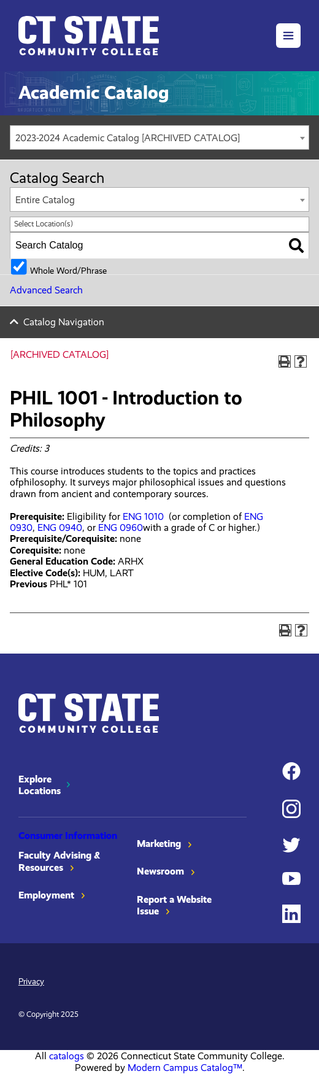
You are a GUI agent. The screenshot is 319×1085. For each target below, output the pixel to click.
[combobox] (159, 137)
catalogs (66, 1056)
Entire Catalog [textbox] (45, 200)
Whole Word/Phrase (68, 270)
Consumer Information (67, 835)
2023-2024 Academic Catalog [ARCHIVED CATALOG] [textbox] (127, 138)
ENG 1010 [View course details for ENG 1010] (143, 516)
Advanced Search (46, 290)
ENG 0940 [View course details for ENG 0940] (59, 527)
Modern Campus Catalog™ (185, 1067)
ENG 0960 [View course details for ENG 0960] (120, 527)
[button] (288, 35)
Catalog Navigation (63, 322)
